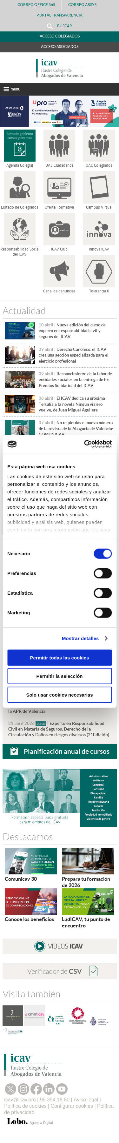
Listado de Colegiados (19, 207)
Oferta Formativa (59, 207)
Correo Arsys (85, 5)
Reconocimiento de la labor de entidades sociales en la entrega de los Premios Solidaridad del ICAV (75, 379)
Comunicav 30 (21, 879)
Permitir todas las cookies (59, 657)
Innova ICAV (99, 249)
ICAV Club (59, 249)
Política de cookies (25, 1106)
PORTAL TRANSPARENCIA (59, 15)
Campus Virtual (99, 207)
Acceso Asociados (59, 46)
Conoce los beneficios (29, 919)
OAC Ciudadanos (59, 165)
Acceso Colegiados (60, 36)
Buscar (59, 26)
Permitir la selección (59, 676)
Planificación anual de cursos (66, 751)
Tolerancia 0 (99, 291)
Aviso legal (86, 1099)
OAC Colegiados (99, 165)
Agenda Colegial (19, 165)
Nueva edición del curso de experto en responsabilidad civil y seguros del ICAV (72, 331)
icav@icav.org (20, 1099)
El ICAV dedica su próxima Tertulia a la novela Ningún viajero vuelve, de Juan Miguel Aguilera (72, 404)
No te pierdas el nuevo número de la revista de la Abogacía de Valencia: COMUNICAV (76, 428)
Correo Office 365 (36, 5)
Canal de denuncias (59, 291)
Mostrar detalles (80, 638)
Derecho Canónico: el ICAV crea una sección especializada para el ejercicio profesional (74, 355)
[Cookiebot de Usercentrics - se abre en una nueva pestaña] (85, 444)
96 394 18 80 (54, 1099)
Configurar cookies (72, 1106)
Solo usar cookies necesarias (59, 694)
